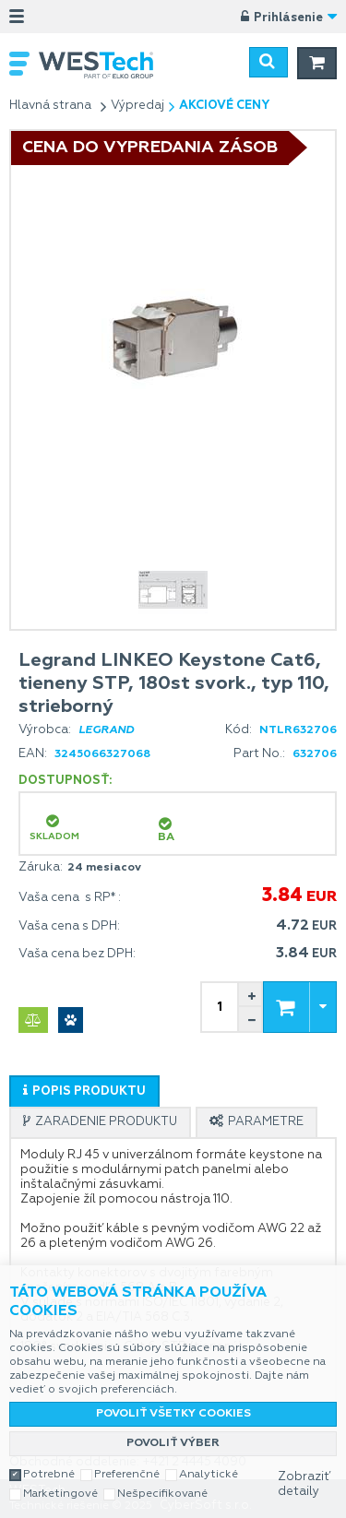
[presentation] (84, 1091)
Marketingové (60, 1494)
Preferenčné (127, 1474)
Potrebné (49, 1474)
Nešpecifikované (162, 1494)
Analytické (208, 1474)
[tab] (84, 1091)
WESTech (106, 65)
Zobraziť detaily (304, 1484)
